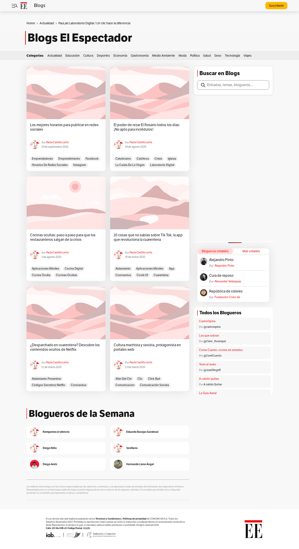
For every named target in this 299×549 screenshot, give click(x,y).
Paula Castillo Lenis (57, 142)
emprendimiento (69, 159)
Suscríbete (276, 6)
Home (31, 23)
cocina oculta (41, 275)
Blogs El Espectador (80, 38)
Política (194, 56)
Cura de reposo (221, 275)
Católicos (143, 159)
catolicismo (123, 159)
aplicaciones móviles (45, 268)
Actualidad (47, 23)
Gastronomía (139, 56)
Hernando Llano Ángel (140, 464)
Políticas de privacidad (134, 518)
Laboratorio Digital (162, 165)
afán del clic (123, 379)
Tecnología (232, 56)
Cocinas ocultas (66, 275)
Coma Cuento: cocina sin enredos (221, 350)
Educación (72, 56)
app (171, 268)
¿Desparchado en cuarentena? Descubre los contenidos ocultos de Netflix (65, 347)
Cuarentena (161, 275)
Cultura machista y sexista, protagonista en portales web (147, 347)
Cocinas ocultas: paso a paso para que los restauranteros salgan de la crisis (62, 237)
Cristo (158, 159)
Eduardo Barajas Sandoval (142, 431)
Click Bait (154, 379)
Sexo (217, 56)
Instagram (79, 165)
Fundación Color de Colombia (227, 297)
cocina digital (74, 268)
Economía (120, 56)
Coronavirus (123, 275)
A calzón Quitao (213, 384)
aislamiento (123, 268)
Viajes (248, 56)
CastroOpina (207, 321)
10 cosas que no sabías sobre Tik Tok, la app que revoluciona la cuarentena (148, 237)
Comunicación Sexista (154, 385)
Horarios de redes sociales (50, 165)
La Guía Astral (208, 393)
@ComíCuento (212, 355)
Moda (182, 56)
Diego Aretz (50, 464)
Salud (207, 56)
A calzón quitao (209, 379)
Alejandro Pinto (221, 260)
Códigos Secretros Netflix (48, 385)
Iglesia (172, 159)
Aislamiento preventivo (46, 379)
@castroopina (212, 326)
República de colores (226, 291)
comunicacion (124, 385)
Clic (139, 379)
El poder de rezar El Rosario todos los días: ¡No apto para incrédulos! (147, 127)
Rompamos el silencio (56, 431)
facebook (92, 159)
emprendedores (42, 159)
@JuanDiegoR (212, 370)
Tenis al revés (207, 364)
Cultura (88, 56)
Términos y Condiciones (108, 518)
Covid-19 (142, 275)
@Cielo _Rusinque (215, 341)
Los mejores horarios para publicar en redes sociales (64, 127)
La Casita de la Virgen (129, 165)
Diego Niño (50, 448)
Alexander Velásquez (228, 281)
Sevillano (131, 448)
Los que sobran (209, 335)
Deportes (103, 56)
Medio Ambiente (163, 56)
